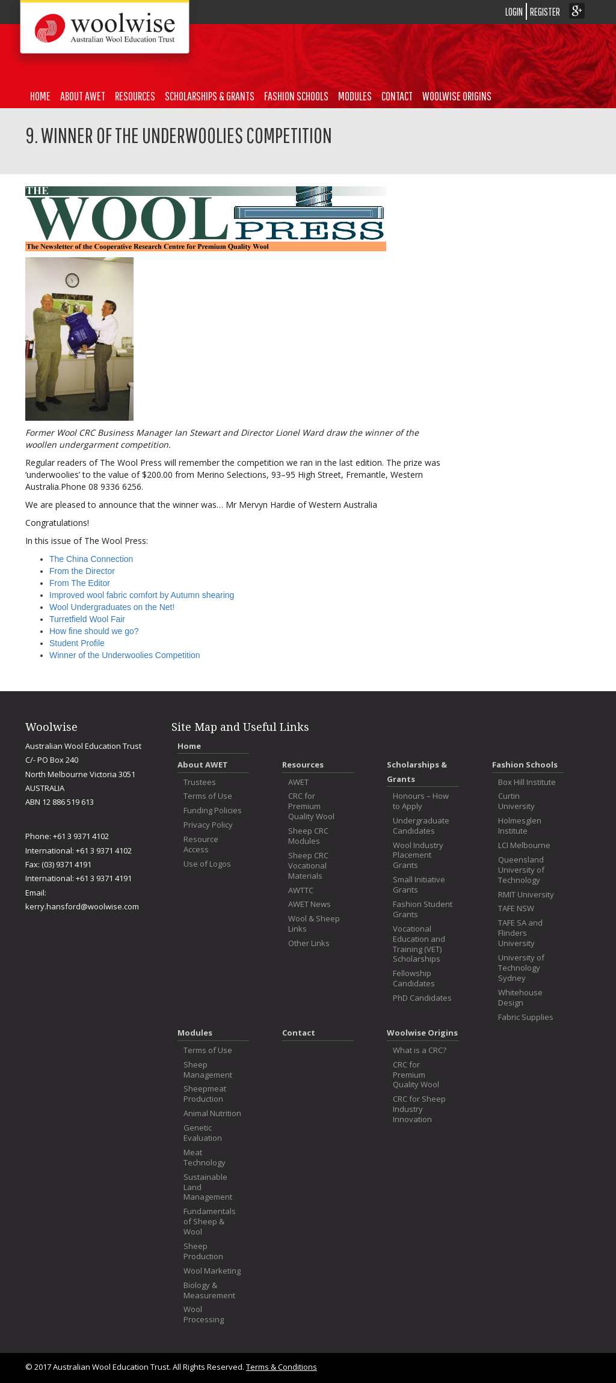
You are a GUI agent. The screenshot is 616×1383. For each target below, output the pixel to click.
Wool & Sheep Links (314, 924)
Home (40, 96)
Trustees (199, 782)
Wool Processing (203, 1314)
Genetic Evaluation (202, 1133)
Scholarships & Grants (209, 96)
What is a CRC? (419, 1050)
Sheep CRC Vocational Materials (308, 865)
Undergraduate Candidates (421, 826)
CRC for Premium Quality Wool (311, 806)
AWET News (309, 904)
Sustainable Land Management (207, 1187)
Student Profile (77, 643)
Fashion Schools (296, 96)
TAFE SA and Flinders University (520, 933)
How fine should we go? (94, 631)
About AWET (82, 96)
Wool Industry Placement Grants (418, 855)
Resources (135, 96)
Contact (397, 96)
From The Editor (79, 583)
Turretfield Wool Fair (87, 619)
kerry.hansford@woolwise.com (82, 906)
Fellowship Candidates (414, 978)
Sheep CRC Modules (308, 836)
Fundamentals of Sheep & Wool (209, 1221)
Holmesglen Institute (519, 826)
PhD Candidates (422, 998)
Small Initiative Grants (419, 885)
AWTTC (300, 890)
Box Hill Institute (527, 782)
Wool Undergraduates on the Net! (111, 607)
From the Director (82, 571)
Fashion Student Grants (422, 909)
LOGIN (514, 11)
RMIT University (526, 895)
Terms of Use (207, 796)
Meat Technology (204, 1157)
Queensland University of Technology (521, 870)
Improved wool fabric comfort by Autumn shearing (141, 595)
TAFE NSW (516, 908)
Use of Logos (207, 864)
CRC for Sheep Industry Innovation (419, 1109)
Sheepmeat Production (204, 1094)
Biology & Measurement (209, 1290)
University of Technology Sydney (521, 968)
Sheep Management (207, 1070)
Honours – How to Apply (421, 801)
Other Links (309, 943)
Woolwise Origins (456, 96)
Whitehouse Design (520, 998)
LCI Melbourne (524, 845)
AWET (298, 782)
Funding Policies (212, 810)
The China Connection (91, 559)
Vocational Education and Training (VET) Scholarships (419, 944)
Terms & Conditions (281, 1366)
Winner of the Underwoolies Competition (124, 655)
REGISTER (545, 11)
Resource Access (200, 844)
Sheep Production (203, 1251)
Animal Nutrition (212, 1113)
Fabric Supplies (525, 1017)
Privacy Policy (208, 825)
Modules (355, 96)
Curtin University (516, 801)
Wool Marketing (212, 1271)
